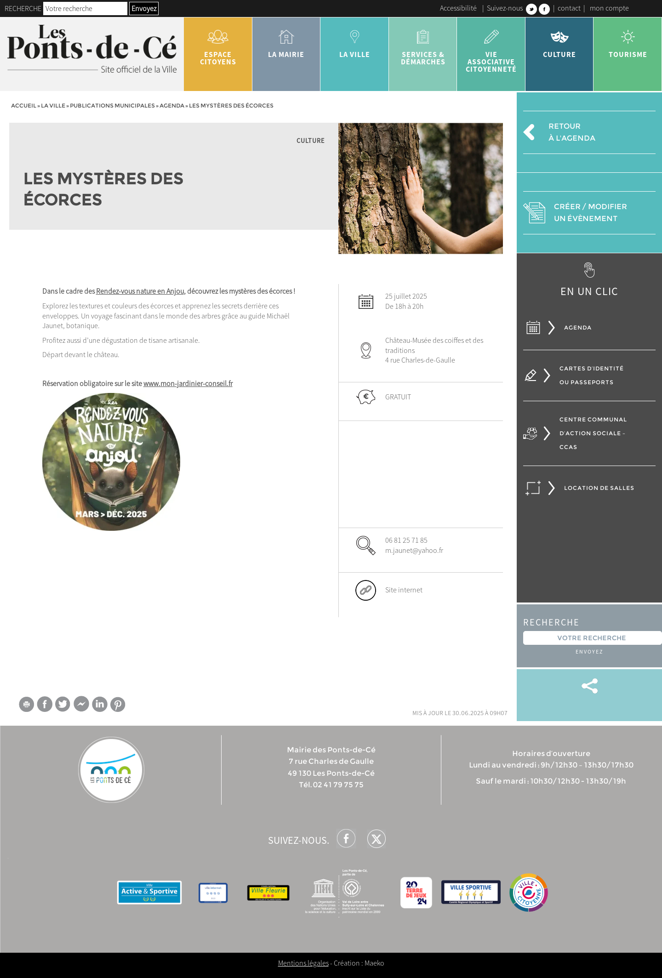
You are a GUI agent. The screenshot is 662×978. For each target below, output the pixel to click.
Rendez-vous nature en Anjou (140, 291)
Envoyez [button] (143, 8)
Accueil (23, 105)
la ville (354, 40)
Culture (559, 40)
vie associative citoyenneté (491, 48)
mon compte (609, 7)
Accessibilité (458, 7)
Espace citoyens (218, 44)
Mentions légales (303, 962)
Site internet (403, 589)
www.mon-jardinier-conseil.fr (188, 383)
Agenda (172, 105)
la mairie (286, 40)
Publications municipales (112, 105)
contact (569, 7)
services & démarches (423, 44)
